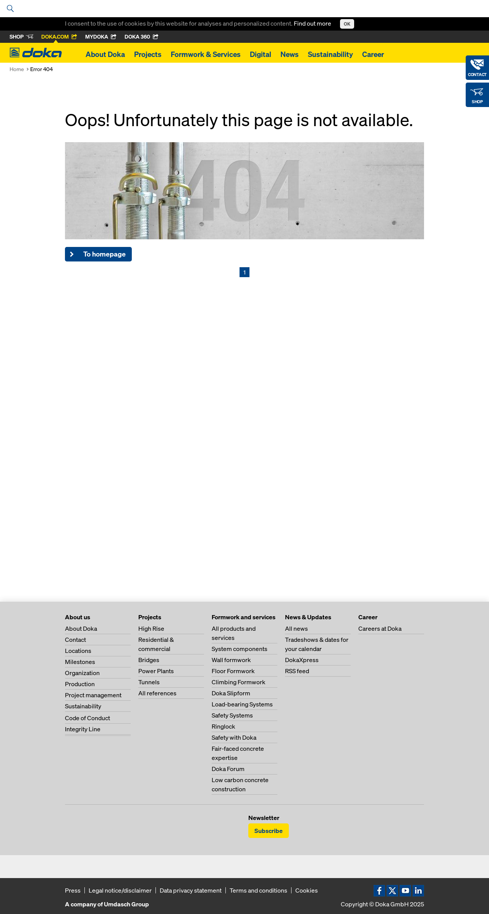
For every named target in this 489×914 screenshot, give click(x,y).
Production (80, 684)
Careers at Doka (380, 628)
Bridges (148, 660)
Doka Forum (228, 769)
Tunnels (149, 682)
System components (239, 649)
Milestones (80, 661)
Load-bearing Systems (242, 704)
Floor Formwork (233, 671)
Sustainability (330, 54)
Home (17, 69)
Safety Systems (232, 715)
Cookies (306, 890)
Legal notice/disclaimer (120, 890)
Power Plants (156, 671)
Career (373, 54)
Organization (82, 673)
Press (73, 890)
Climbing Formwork (239, 682)
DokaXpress (302, 660)
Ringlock (223, 726)
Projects (148, 54)
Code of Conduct (87, 718)
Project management (93, 695)
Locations (78, 650)
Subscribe (268, 830)
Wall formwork (231, 660)
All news (296, 628)
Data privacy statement (191, 890)
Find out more (313, 23)
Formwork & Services (206, 54)
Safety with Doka (234, 737)
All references (157, 693)
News (289, 54)
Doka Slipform (231, 693)
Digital (260, 54)
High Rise (151, 628)
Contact (75, 639)
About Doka (105, 54)
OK (347, 24)
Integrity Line (82, 729)
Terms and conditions (258, 890)
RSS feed (297, 671)
